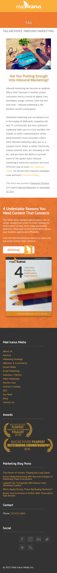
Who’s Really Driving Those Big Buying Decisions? (27, 489)
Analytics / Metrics (12, 374)
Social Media (9, 366)
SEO (5, 390)
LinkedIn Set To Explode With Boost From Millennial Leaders (24, 484)
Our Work (7, 394)
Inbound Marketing (27, 187)
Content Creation (12, 386)
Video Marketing (11, 378)
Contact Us (8, 402)
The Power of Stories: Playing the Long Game (26, 472)
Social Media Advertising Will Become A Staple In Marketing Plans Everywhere (27, 477)
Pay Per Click (9, 382)
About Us (7, 351)
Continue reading (32, 175)
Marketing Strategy (40, 183)
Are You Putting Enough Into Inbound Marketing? (28, 78)
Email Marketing (11, 370)
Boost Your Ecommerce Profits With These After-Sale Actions (28, 494)
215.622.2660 (18, 513)
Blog (5, 398)
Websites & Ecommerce (15, 363)
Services (7, 355)
